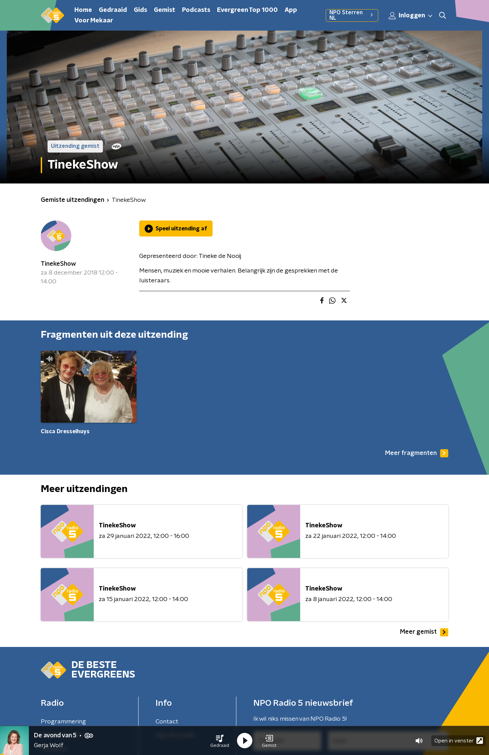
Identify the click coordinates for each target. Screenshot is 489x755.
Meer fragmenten (416, 453)
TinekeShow (58, 264)
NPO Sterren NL (352, 15)
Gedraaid (113, 10)
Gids (140, 10)
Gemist (164, 10)
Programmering (63, 722)
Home (83, 10)
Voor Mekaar (93, 21)
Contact (167, 722)
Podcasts (196, 10)
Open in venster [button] (458, 740)
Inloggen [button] (410, 15)
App (291, 10)
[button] (220, 741)
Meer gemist (424, 632)
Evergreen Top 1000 (247, 10)
